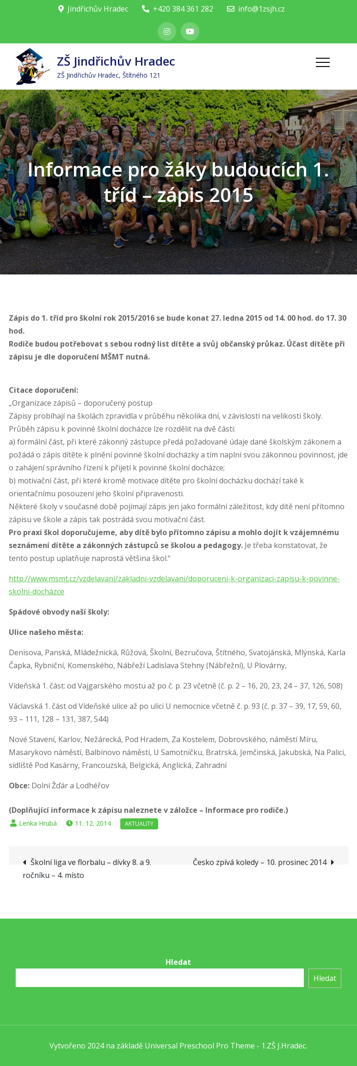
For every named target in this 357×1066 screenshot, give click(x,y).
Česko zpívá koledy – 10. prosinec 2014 (259, 862)
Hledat (178, 962)
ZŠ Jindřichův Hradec (116, 61)
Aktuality (139, 824)
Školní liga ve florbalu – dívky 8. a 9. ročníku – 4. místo (87, 868)
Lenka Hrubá (38, 823)
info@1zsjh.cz (256, 9)
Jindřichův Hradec (93, 9)
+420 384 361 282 (177, 9)
